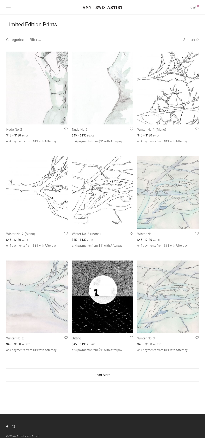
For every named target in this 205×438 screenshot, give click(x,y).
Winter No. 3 (146, 338)
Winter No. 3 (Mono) (86, 234)
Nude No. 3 (80, 130)
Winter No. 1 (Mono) (151, 130)
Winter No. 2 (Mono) (20, 234)
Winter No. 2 (15, 338)
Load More (102, 375)
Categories (15, 39)
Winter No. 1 (146, 234)
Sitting (76, 338)
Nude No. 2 (14, 130)
